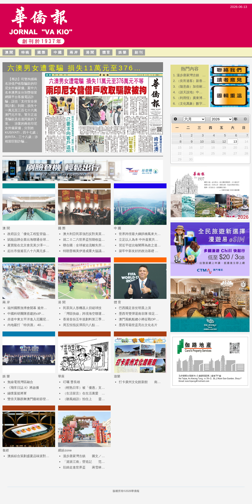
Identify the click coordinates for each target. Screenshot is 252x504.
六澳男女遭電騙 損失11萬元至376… (74, 68)
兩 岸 (74, 52)
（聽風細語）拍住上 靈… (84, 399)
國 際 (41, 52)
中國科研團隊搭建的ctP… (25, 313)
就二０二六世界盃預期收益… (84, 239)
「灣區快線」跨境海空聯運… (84, 313)
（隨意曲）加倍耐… (191, 86)
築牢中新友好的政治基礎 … (138, 251)
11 (213, 141)
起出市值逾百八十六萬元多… (28, 251)
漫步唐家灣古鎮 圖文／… (84, 456)
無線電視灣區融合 (20, 382)
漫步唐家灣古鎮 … (191, 75)
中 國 (58, 52)
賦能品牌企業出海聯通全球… (28, 239)
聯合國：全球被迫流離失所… (84, 245)
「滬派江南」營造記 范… (84, 462)
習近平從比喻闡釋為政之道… (140, 245)
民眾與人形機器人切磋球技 (82, 308)
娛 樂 (122, 52)
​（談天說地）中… (189, 92)
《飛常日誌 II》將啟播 (23, 387)
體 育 (106, 52)
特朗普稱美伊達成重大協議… (84, 251)
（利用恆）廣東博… (191, 98)
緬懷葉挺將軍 (17, 393)
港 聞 (90, 52)
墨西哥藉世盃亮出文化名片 (138, 325)
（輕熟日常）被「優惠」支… (84, 387)
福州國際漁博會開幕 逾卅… (27, 308)
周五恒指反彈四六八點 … (81, 325)
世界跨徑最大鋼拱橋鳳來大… (140, 234)
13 (235, 141)
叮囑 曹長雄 (71, 382)
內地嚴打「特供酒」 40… (25, 325)
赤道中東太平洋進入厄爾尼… (28, 319)
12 (224, 141)
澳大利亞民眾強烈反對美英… (84, 234)
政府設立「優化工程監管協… (28, 234)
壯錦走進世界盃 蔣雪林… (84, 467)
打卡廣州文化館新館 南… (140, 382)
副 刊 (139, 52)
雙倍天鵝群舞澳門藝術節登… (28, 399)
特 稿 (25, 52)
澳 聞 (9, 52)
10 (202, 141)
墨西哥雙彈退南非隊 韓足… (138, 313)
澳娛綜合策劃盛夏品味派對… (28, 456)
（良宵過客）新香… (191, 81)
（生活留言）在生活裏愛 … (84, 393)
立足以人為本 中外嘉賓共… (138, 239)
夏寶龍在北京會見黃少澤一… (28, 245)
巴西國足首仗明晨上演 (135, 308)
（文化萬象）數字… (191, 103)
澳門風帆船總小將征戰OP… (139, 319)
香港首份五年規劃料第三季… (84, 319)
